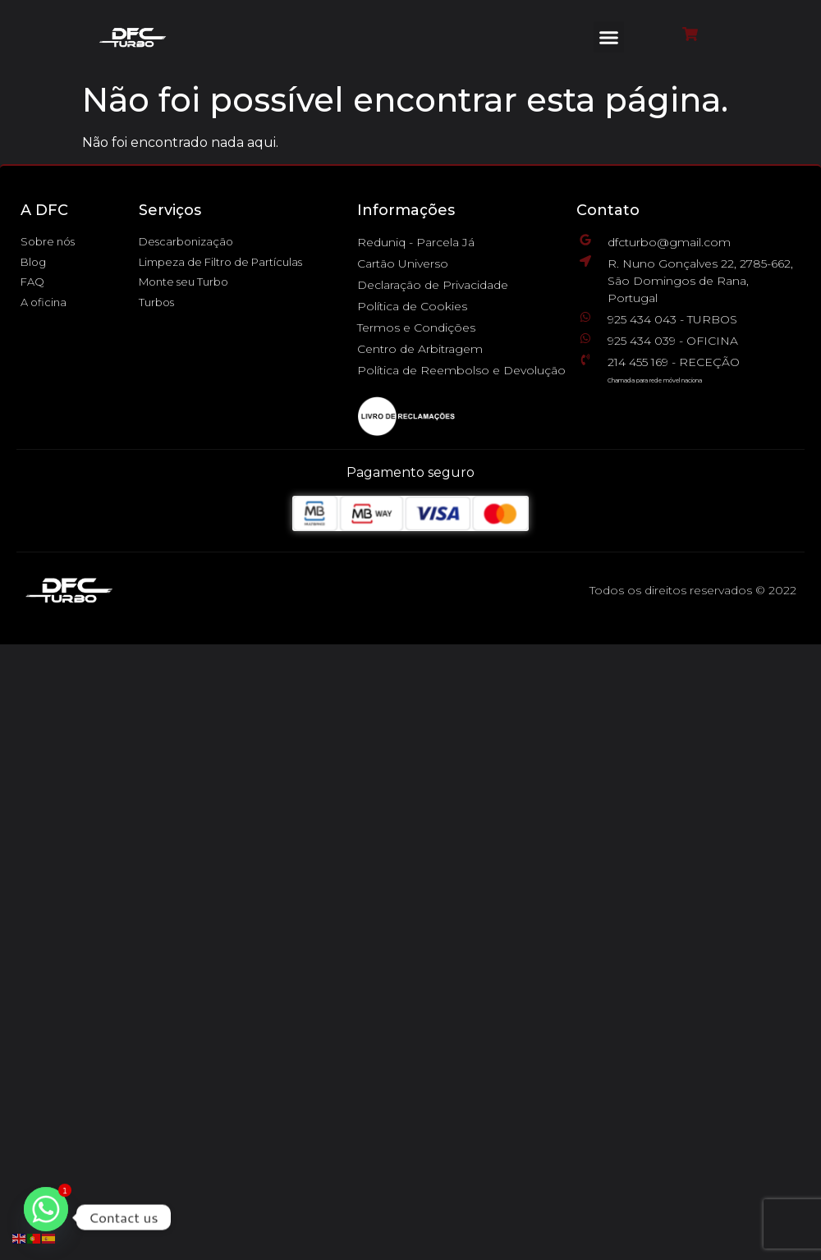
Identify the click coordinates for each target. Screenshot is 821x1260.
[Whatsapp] (46, 1217)
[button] (609, 37)
